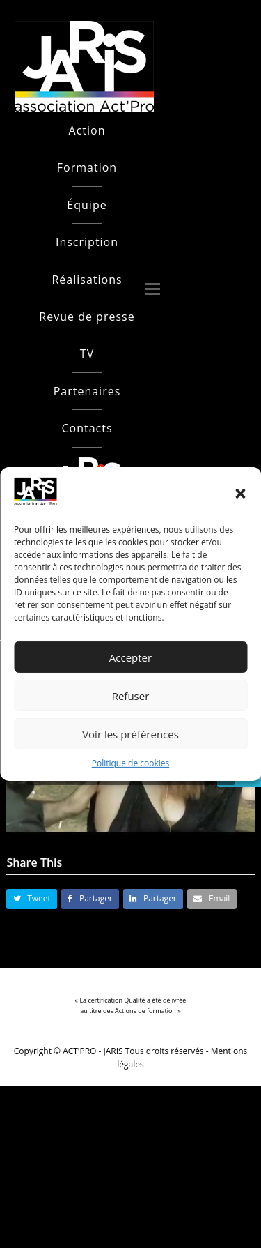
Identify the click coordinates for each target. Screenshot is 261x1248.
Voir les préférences (130, 734)
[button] (240, 494)
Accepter (130, 657)
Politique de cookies (131, 763)
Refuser (131, 696)
